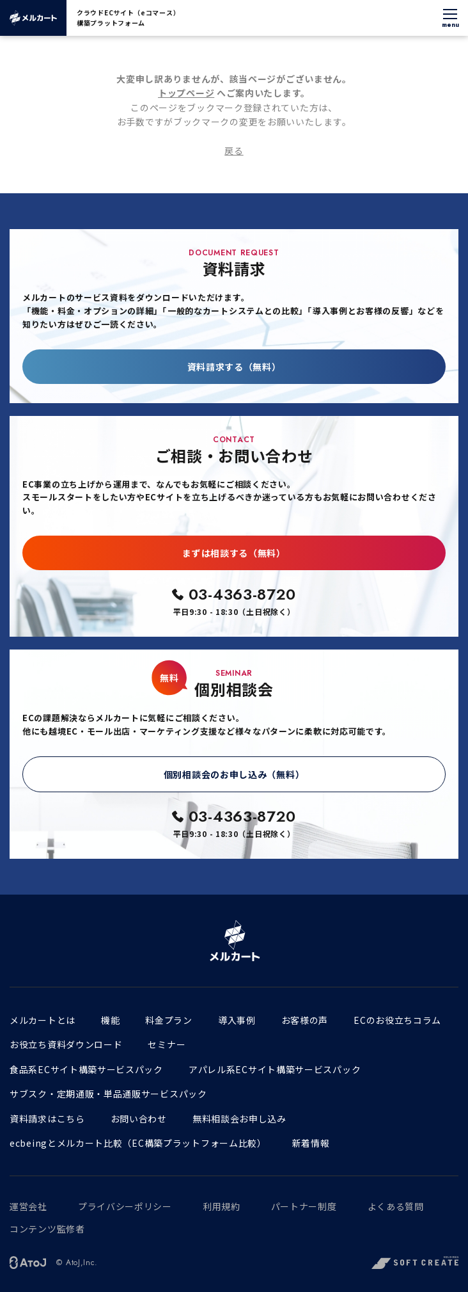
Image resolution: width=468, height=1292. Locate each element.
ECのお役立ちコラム (397, 1020)
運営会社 (28, 1206)
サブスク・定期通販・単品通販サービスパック (108, 1093)
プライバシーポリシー (125, 1206)
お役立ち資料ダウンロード (66, 1044)
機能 (110, 1020)
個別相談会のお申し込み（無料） (234, 774)
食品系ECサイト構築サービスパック (86, 1069)
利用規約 (221, 1206)
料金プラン (168, 1020)
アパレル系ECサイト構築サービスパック (275, 1069)
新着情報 (311, 1142)
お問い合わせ (139, 1118)
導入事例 (237, 1020)
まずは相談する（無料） (234, 552)
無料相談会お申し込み (239, 1118)
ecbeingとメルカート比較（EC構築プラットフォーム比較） (138, 1142)
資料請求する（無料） (234, 366)
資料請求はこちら (47, 1118)
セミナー (166, 1044)
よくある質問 (396, 1206)
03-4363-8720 (242, 594)
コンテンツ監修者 (47, 1228)
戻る (233, 150)
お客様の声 (305, 1020)
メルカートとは (42, 1020)
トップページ (186, 92)
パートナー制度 (304, 1206)
